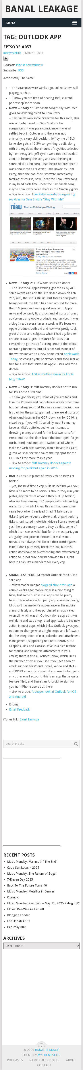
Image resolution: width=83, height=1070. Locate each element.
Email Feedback (19, 709)
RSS (21, 70)
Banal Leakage (41, 9)
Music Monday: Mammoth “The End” (32, 861)
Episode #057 (17, 47)
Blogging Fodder (18, 915)
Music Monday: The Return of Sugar (32, 873)
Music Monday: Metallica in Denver (30, 891)
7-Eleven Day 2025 (20, 879)
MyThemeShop (49, 1055)
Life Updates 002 (18, 921)
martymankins (12, 52)
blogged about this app (56, 585)
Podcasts (15, 1060)
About (71, 1060)
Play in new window (29, 65)
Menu (10, 22)
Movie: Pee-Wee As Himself (25, 909)
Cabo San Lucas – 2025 (23, 867)
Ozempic (13, 897)
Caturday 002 (16, 927)
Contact (44, 1065)
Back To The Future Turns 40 (27, 885)
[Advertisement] (41, 800)
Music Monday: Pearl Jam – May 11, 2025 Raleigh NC (43, 903)
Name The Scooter (44, 1060)
